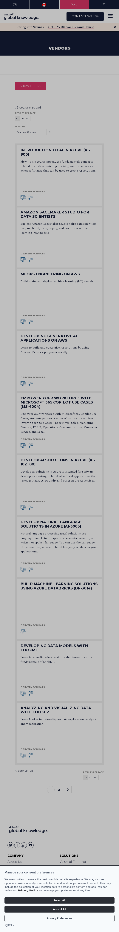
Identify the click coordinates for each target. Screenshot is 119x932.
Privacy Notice (28, 890)
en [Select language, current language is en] (10, 925)
